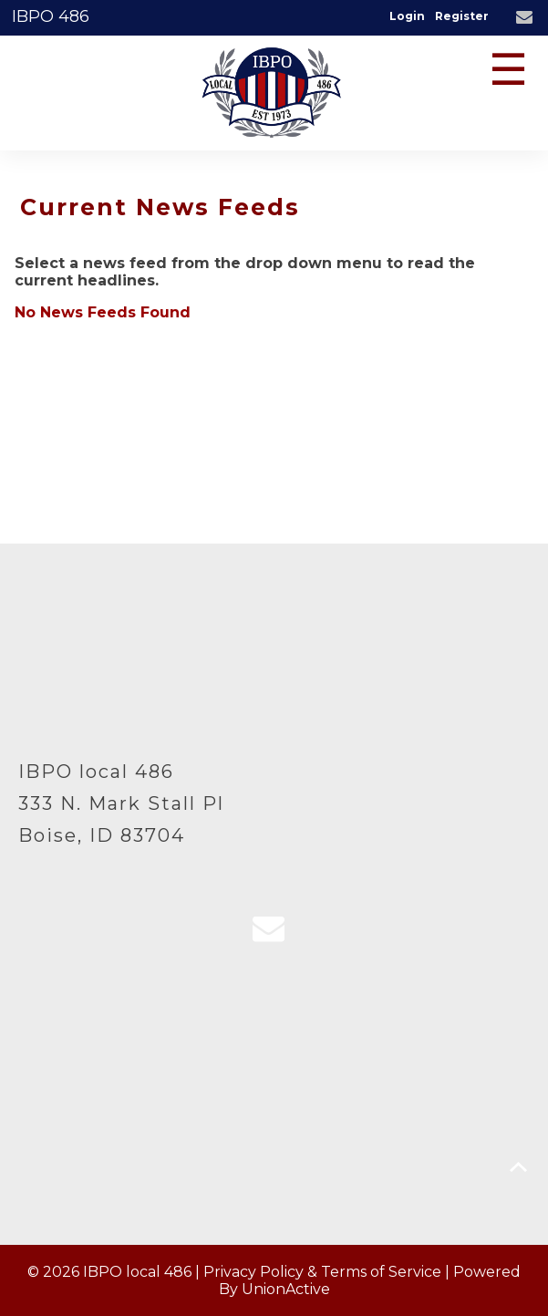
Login (407, 16)
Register (462, 16)
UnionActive (286, 1289)
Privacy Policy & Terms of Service (322, 1271)
